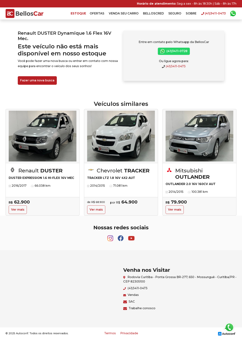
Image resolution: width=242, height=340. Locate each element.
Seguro (174, 13)
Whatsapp (232, 13)
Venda (124, 13)
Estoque (78, 13)
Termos (110, 333)
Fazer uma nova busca (37, 80)
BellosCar (24, 13)
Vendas (131, 295)
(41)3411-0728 (173, 51)
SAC (129, 301)
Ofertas (97, 13)
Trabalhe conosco (139, 308)
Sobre (191, 13)
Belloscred (153, 13)
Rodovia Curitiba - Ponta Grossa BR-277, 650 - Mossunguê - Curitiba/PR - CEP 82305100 (179, 279)
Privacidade (129, 333)
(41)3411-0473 (174, 66)
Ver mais (17, 209)
